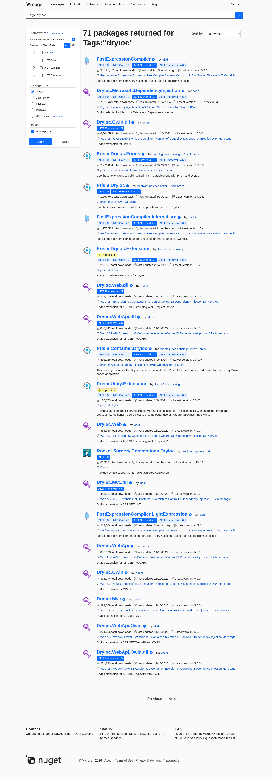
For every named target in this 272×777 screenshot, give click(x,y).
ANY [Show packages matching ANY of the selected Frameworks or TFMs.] (74, 45)
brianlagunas (161, 154)
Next (172, 699)
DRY (215, 138)
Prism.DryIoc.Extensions (124, 248)
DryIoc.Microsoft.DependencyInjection (138, 90)
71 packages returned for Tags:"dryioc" (128, 38)
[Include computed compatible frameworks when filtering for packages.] (73, 40)
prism (103, 170)
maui (165, 364)
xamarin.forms (128, 170)
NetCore (191, 107)
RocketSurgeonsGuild (196, 451)
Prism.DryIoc (111, 185)
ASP (109, 138)
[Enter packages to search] (131, 15)
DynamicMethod (175, 75)
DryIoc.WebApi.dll (116, 317)
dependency (154, 170)
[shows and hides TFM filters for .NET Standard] (34, 68)
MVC (116, 499)
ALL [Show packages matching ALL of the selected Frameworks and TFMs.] (67, 45)
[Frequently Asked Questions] (178, 729)
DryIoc (202, 75)
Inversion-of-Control (166, 138)
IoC (143, 107)
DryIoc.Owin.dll (113, 122)
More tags (225, 138)
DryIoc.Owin (110, 572)
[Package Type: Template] (38, 110)
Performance (108, 75)
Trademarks (171, 760)
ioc (146, 364)
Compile (158, 75)
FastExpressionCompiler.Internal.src (136, 217)
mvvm (120, 201)
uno (171, 364)
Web (103, 138)
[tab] (57, 4)
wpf (127, 201)
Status (106, 729)
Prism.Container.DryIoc (122, 348)
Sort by (197, 33)
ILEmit (193, 75)
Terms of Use (124, 760)
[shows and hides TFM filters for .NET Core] (34, 60)
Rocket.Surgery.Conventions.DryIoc (136, 451)
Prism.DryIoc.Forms (118, 154)
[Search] (239, 15)
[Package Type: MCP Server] (40, 116)
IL (187, 75)
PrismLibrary (191, 154)
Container (146, 138)
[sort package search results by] (223, 34)
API (115, 333)
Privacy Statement (148, 760)
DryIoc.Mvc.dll (112, 482)
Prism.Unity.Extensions (122, 384)
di (109, 270)
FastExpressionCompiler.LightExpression (142, 514)
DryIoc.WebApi (113, 546)
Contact (33, 729)
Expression (124, 75)
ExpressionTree (142, 75)
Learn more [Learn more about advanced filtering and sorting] (57, 33)
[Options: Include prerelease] (44, 131)
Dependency (117, 107)
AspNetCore (178, 107)
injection (168, 170)
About (108, 760)
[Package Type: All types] (38, 92)
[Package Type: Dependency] (40, 98)
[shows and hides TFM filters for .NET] (34, 53)
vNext (165, 107)
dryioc (142, 170)
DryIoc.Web (109, 424)
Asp (148, 107)
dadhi (166, 59)
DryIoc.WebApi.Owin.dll (122, 652)
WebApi (118, 637)
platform (180, 364)
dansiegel (176, 154)
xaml (133, 201)
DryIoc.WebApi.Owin (119, 626)
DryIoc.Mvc (109, 599)
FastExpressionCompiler (124, 59)
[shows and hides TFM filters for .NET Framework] (34, 75)
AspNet (156, 107)
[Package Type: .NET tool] (39, 104)
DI (139, 107)
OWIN (117, 138)
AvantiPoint (165, 249)
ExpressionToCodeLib (221, 75)
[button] (48, 33)
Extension (128, 138)
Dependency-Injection (197, 138)
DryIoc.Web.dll (112, 285)
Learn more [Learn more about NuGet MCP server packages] (57, 116)
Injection (131, 107)
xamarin (113, 170)
